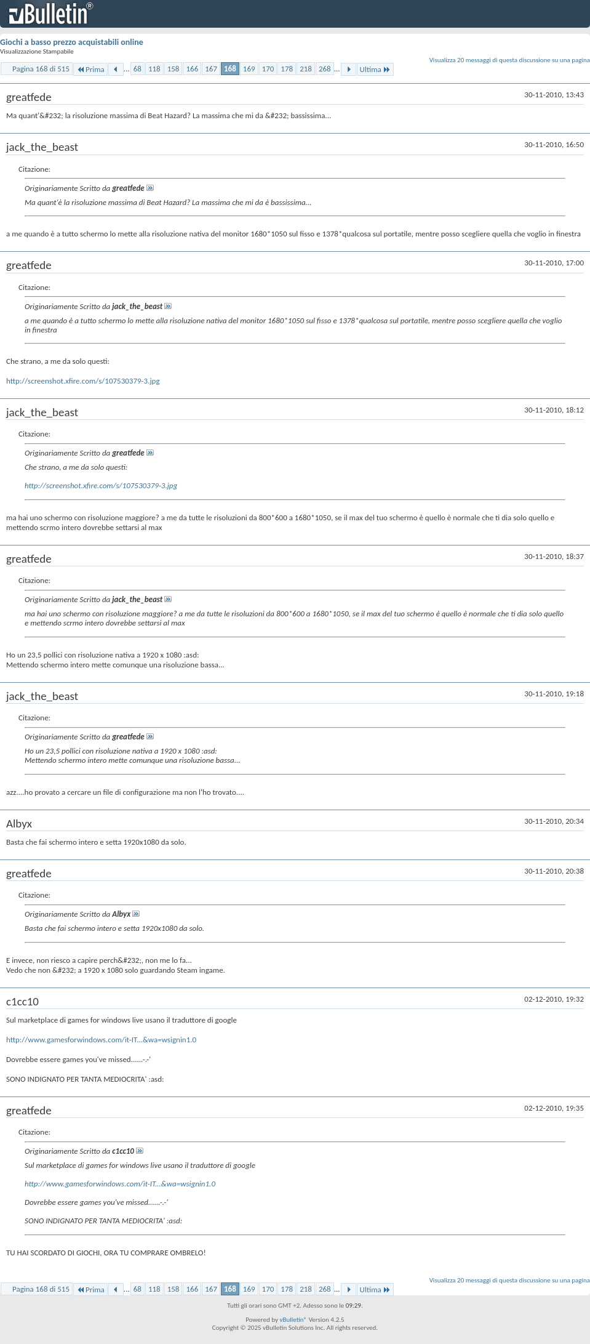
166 (192, 68)
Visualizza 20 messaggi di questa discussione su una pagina (509, 60)
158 (173, 68)
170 (268, 68)
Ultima (375, 69)
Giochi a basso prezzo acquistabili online (71, 42)
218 (306, 68)
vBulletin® (293, 1320)
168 (230, 68)
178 (287, 68)
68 (138, 68)
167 (211, 68)
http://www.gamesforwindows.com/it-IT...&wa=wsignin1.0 (101, 1039)
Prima (90, 69)
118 (154, 68)
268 (325, 68)
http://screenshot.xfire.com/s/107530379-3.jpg (83, 380)
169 (249, 68)
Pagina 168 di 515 (41, 68)
